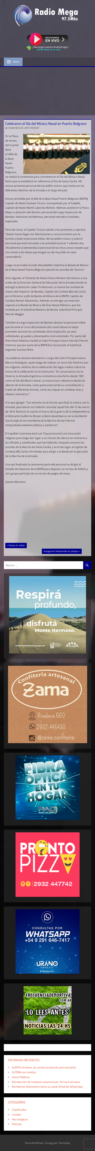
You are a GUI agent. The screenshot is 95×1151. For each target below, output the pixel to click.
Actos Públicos (21, 1077)
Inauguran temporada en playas (60, 551)
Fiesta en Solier (17, 545)
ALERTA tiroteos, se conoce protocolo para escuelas (44, 1067)
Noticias (17, 1124)
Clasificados (19, 1109)
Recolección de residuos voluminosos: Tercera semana (46, 1082)
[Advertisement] (47, 91)
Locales (16, 1114)
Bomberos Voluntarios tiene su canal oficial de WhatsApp (47, 1086)
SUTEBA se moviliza (24, 1072)
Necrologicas (20, 1119)
